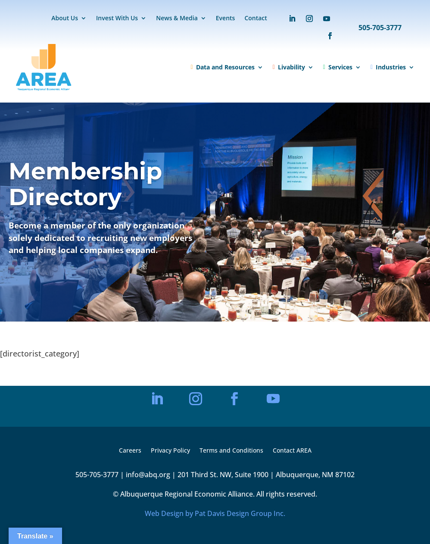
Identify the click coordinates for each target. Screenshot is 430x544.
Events (225, 18)
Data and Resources (223, 67)
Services (337, 67)
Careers (130, 450)
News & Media (177, 18)
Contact (255, 18)
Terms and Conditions (231, 450)
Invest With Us (117, 18)
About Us (64, 18)
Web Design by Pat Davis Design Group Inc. (215, 513)
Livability (289, 67)
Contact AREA (292, 450)
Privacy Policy (170, 450)
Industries (388, 67)
